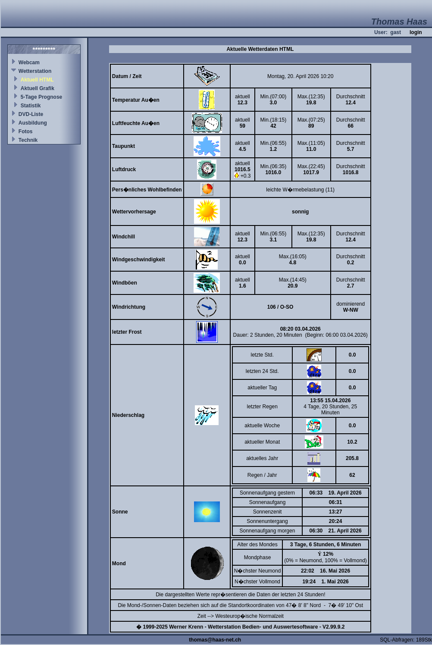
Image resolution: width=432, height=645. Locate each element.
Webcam (29, 62)
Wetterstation (35, 71)
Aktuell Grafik (37, 88)
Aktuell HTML (37, 80)
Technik (28, 140)
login (416, 32)
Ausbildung (33, 123)
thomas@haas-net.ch (215, 640)
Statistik (31, 106)
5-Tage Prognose (41, 97)
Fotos (26, 131)
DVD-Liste (31, 114)
